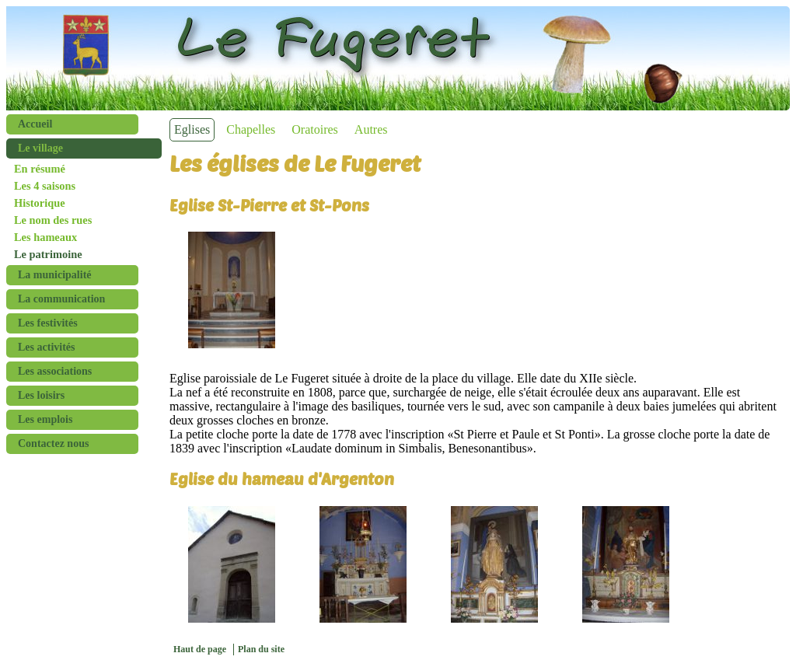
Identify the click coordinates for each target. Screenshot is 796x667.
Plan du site (261, 649)
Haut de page (199, 649)
